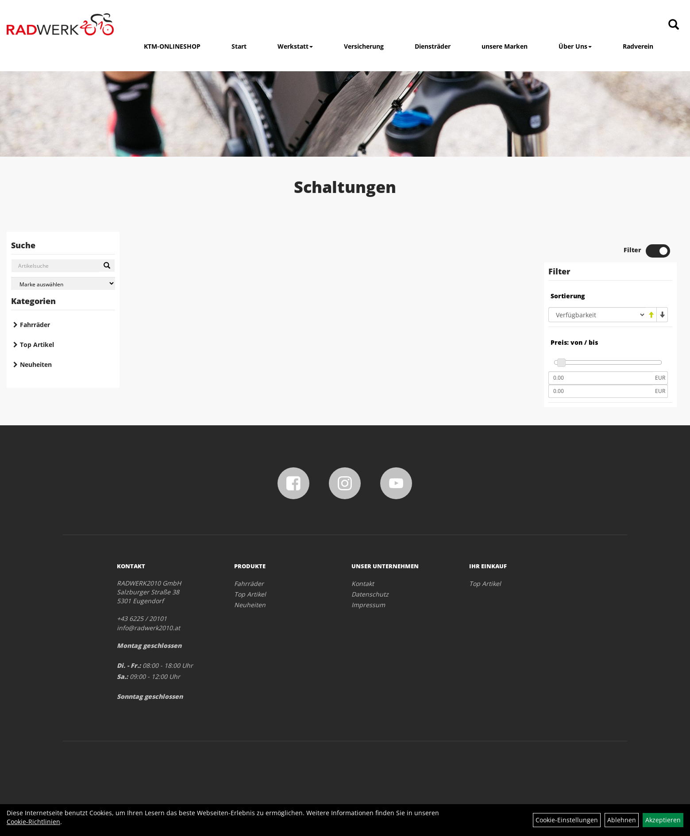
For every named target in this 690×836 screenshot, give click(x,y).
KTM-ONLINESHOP (172, 46)
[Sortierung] (597, 314)
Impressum (368, 605)
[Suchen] (107, 265)
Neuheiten (36, 364)
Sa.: (122, 676)
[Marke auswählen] (63, 283)
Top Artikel (37, 344)
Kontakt (362, 583)
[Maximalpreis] (600, 391)
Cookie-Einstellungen (567, 820)
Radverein (638, 46)
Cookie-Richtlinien (33, 821)
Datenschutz (370, 594)
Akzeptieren (663, 820)
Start (239, 46)
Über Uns (575, 46)
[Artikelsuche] (673, 25)
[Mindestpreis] (600, 378)
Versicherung (364, 46)
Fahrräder (35, 324)
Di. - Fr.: (129, 665)
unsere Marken (505, 46)
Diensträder (433, 46)
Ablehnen (621, 820)
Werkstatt (295, 46)
